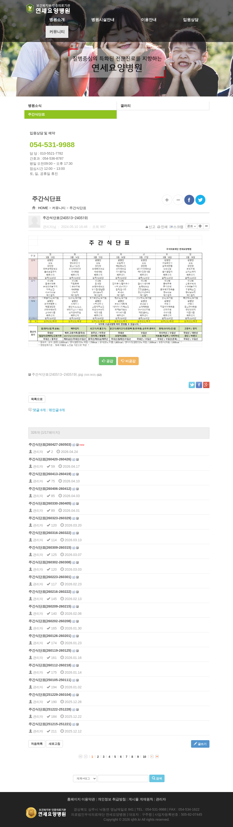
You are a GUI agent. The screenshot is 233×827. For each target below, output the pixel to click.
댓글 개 (55, 410)
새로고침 (70, 743)
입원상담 (190, 20)
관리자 (161, 799)
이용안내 (148, 20)
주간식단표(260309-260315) (65, 547)
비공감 (144, 361)
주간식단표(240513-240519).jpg (73, 374)
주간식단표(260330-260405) (65, 503)
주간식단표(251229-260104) (65, 695)
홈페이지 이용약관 (81, 799)
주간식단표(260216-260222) (65, 592)
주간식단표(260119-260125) (65, 650)
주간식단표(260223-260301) (65, 577)
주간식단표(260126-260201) (65, 636)
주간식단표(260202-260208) (65, 621)
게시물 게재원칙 (140, 799)
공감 (123, 361)
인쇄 (178, 227)
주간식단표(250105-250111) (65, 680)
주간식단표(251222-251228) (65, 709)
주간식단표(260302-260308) (65, 562)
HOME (59, 208)
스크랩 (192, 227)
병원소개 (57, 20)
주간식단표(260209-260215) (65, 606)
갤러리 (125, 106)
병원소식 (34, 106)
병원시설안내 (102, 20)
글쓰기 (215, 744)
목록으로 (52, 399)
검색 (172, 778)
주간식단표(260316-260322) (65, 533)
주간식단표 (35, 114)
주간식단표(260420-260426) (65, 459)
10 (160, 757)
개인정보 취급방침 (112, 799)
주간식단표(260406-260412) (65, 489)
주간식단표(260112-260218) (65, 665)
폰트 (207, 226)
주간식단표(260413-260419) (65, 474)
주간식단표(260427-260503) (65, 444)
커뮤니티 (57, 32)
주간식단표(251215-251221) (65, 724)
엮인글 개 (72, 410)
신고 (166, 227)
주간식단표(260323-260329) (65, 518)
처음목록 (52, 743)
